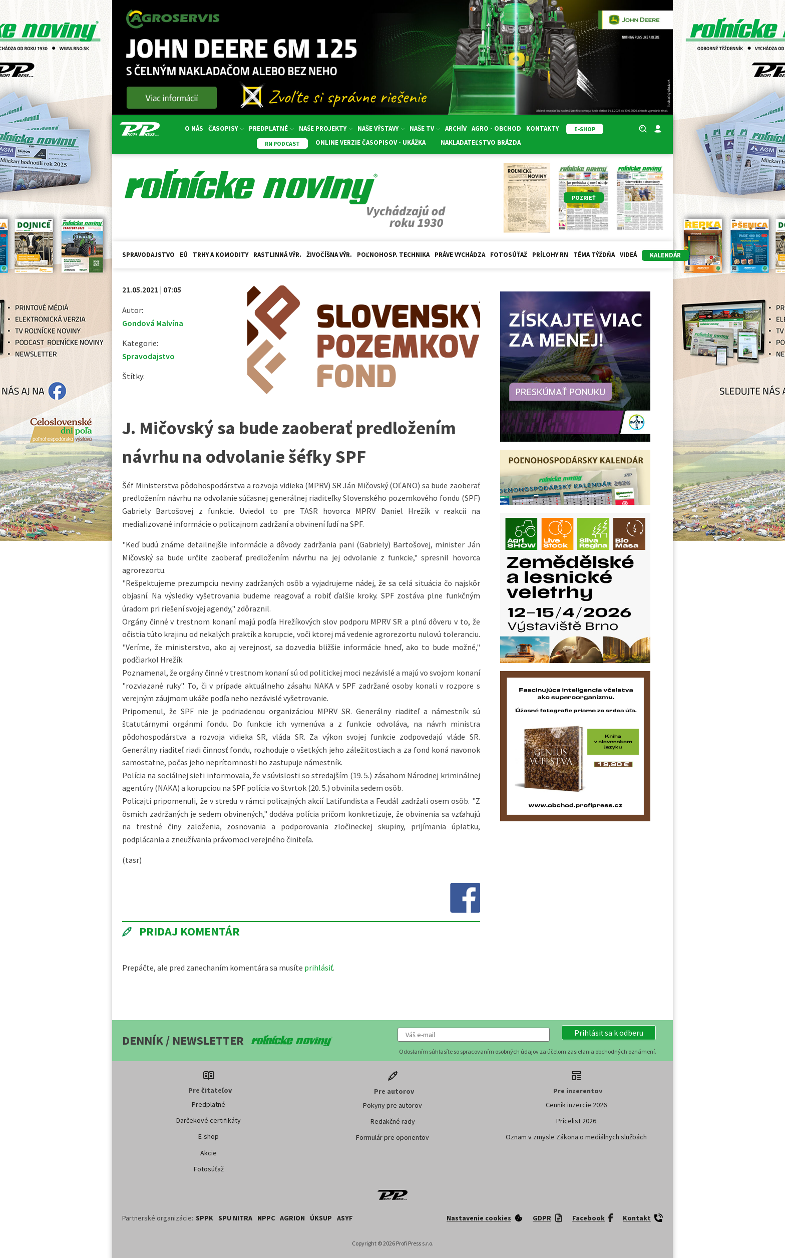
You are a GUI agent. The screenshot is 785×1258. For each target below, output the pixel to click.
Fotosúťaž (508, 254)
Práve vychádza (460, 254)
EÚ (184, 254)
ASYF (345, 1217)
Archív (456, 128)
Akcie (208, 1152)
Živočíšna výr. (329, 254)
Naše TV (425, 128)
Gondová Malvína (152, 323)
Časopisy (226, 128)
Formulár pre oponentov (392, 1137)
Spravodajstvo (148, 254)
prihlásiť (318, 968)
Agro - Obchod (496, 128)
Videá (628, 254)
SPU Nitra (235, 1217)
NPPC (266, 1217)
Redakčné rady (392, 1121)
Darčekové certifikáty (208, 1120)
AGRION (292, 1217)
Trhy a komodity (220, 254)
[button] (609, 1032)
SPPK (204, 1217)
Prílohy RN (550, 254)
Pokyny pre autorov (392, 1105)
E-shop (208, 1136)
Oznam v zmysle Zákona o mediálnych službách (576, 1136)
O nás (194, 128)
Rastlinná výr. (277, 254)
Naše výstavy (381, 128)
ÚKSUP (321, 1217)
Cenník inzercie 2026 (576, 1104)
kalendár (665, 255)
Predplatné (271, 128)
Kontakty (542, 128)
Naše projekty (325, 128)
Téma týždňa (594, 254)
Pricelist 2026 (576, 1120)
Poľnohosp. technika (393, 254)
